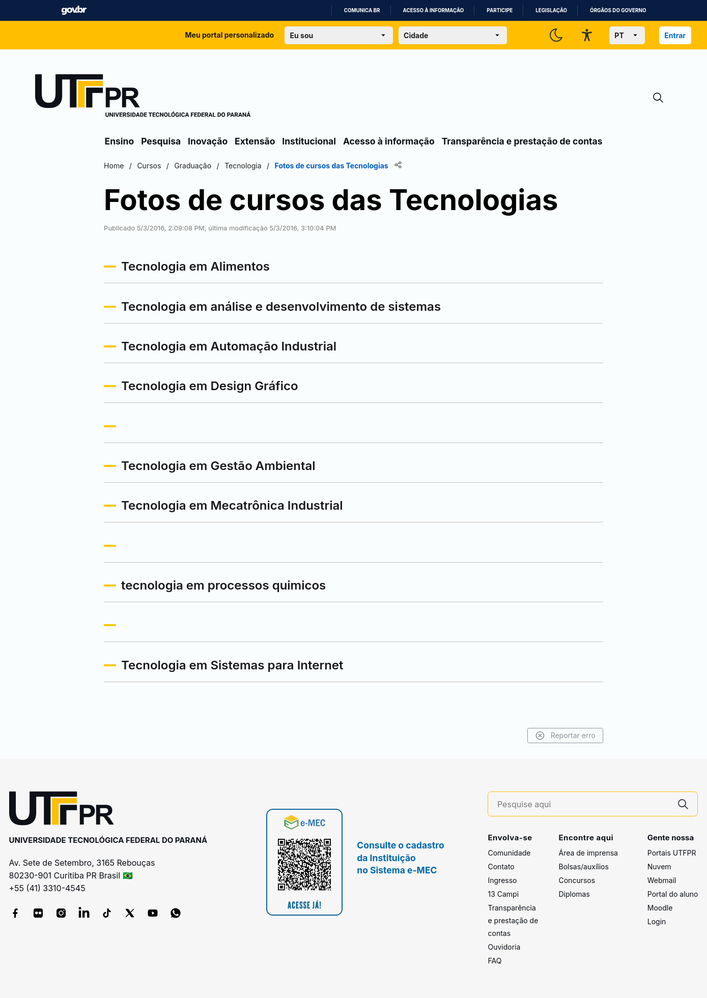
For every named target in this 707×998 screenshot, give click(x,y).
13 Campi (503, 894)
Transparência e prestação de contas (522, 141)
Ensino (119, 141)
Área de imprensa (587, 852)
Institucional (309, 141)
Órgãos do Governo (618, 10)
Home (116, 165)
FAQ (494, 960)
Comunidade (509, 852)
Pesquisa (161, 141)
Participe (500, 10)
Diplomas (573, 894)
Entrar (675, 35)
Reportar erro (563, 735)
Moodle (660, 907)
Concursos (576, 880)
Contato (501, 866)
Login (656, 921)
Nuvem (659, 866)
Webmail (661, 880)
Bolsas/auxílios (583, 866)
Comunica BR (362, 10)
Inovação (208, 141)
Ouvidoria (504, 947)
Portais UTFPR (671, 852)
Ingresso (502, 880)
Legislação (551, 10)
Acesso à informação (433, 10)
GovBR (74, 10)
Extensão (255, 141)
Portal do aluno (672, 894)
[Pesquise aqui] (583, 804)
